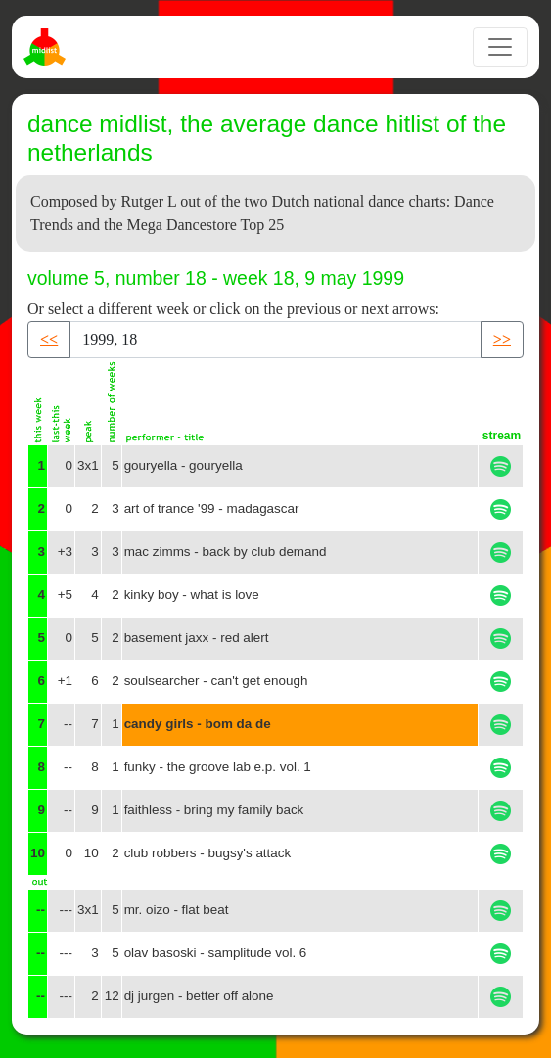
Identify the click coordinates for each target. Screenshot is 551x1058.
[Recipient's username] (275, 339)
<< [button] (49, 339)
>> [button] (502, 339)
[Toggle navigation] (500, 47)
